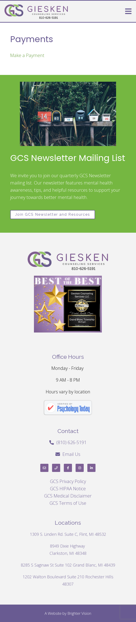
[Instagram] (80, 468)
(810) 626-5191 (71, 442)
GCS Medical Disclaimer (68, 496)
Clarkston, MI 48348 (68, 553)
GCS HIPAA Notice (68, 489)
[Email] (44, 468)
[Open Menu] (128, 11)
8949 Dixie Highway (68, 546)
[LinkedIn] (91, 468)
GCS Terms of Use (68, 503)
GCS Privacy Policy (68, 481)
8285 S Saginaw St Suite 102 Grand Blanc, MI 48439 (68, 565)
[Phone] (56, 468)
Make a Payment (27, 55)
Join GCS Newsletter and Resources (52, 214)
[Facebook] (68, 468)
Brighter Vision (79, 613)
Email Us (71, 454)
